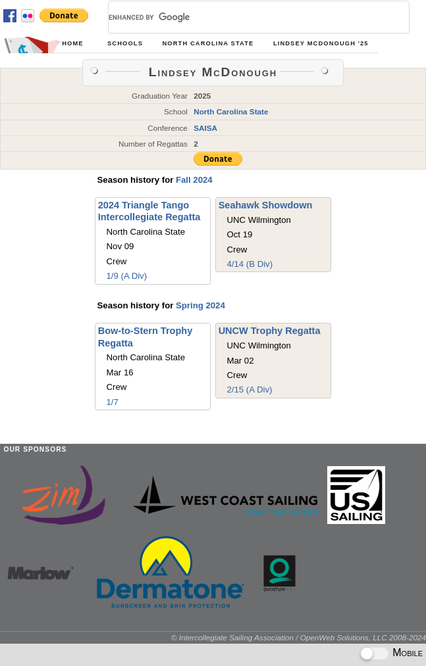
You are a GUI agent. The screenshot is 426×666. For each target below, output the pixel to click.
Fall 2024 (194, 180)
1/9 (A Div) (127, 276)
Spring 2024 (200, 305)
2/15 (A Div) (249, 389)
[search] (243, 17)
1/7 (113, 402)
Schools (125, 43)
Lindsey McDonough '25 (321, 43)
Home (72, 43)
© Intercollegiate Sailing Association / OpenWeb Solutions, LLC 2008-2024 (298, 637)
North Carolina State (208, 43)
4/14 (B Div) (249, 264)
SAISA (205, 128)
